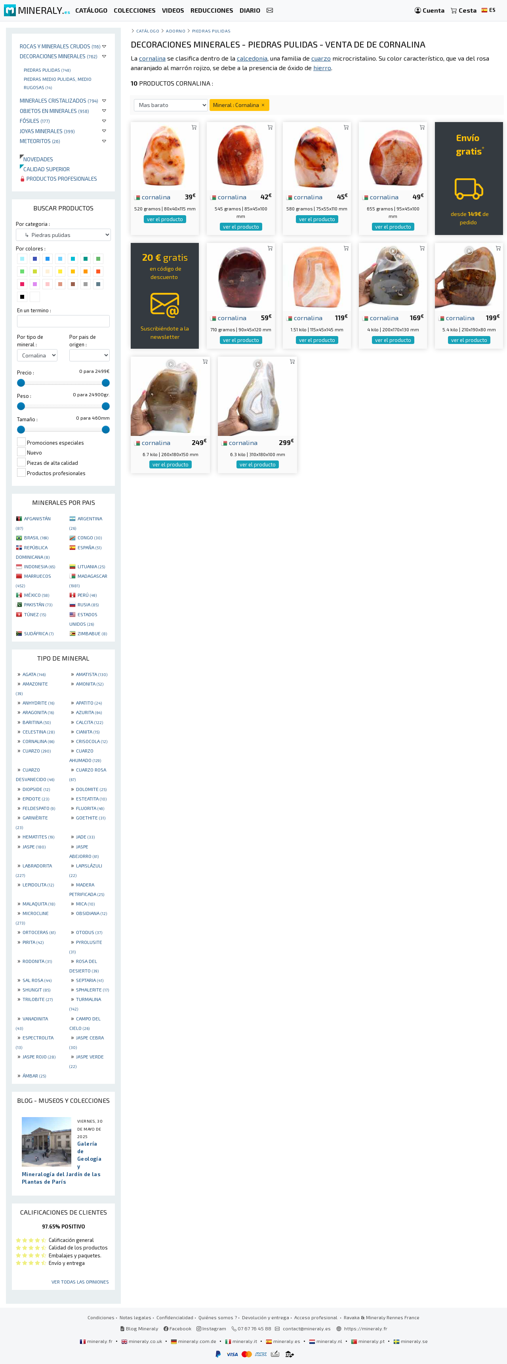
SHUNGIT (36, 989)
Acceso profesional (316, 1317)
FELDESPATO (39, 808)
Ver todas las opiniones (80, 1281)
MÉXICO (36, 595)
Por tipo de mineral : (30, 341)
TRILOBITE (38, 999)
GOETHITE (90, 817)
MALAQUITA (39, 903)
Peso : (24, 396)
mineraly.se (410, 1341)
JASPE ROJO (39, 1056)
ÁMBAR (34, 1075)
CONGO (90, 537)
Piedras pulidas (47, 70)
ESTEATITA (91, 798)
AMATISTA (91, 674)
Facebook (177, 1328)
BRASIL (36, 537)
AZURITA (89, 712)
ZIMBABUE (92, 633)
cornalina (152, 197)
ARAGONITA (38, 712)
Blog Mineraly (139, 1328)
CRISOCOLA (91, 741)
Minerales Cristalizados (59, 100)
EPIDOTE (36, 798)
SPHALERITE (92, 989)
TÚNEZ (35, 614)
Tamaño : (27, 419)
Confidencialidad (174, 1317)
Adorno (175, 30)
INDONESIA (39, 566)
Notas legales (135, 1317)
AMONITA (89, 683)
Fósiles (35, 120)
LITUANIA (91, 566)
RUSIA (88, 604)
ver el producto (165, 219)
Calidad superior (45, 169)
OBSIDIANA (91, 913)
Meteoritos (40, 141)
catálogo (147, 30)
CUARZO (37, 750)
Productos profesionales (58, 178)
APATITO (89, 702)
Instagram (211, 1328)
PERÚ (87, 595)
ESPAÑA (89, 547)
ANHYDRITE (38, 702)
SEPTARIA (89, 980)
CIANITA (87, 731)
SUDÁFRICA (38, 633)
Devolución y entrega (265, 1317)
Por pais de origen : (82, 341)
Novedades (36, 159)
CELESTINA (39, 731)
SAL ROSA (37, 980)
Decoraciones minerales (58, 56)
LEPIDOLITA (38, 884)
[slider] (21, 383)
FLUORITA (90, 808)
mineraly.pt (368, 1341)
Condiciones (101, 1317)
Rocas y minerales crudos (60, 46)
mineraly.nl (326, 1341)
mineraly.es (283, 1341)
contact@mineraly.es (307, 1328)
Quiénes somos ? (217, 1317)
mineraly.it (241, 1341)
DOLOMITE (91, 789)
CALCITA (89, 722)
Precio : (25, 372)
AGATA (34, 674)
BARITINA (37, 722)
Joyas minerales (47, 131)
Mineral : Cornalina (239, 104)
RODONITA (37, 961)
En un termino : (34, 310)
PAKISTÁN (38, 604)
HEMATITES (38, 836)
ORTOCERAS (39, 932)
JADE (85, 836)
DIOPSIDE (36, 789)
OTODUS (89, 932)
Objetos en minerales (54, 110)
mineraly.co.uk (142, 1341)
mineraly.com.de (194, 1341)
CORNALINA (38, 741)
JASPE (34, 846)
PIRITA (33, 942)
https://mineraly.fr (365, 1328)
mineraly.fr (97, 1341)
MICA (85, 903)
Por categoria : (33, 224)
